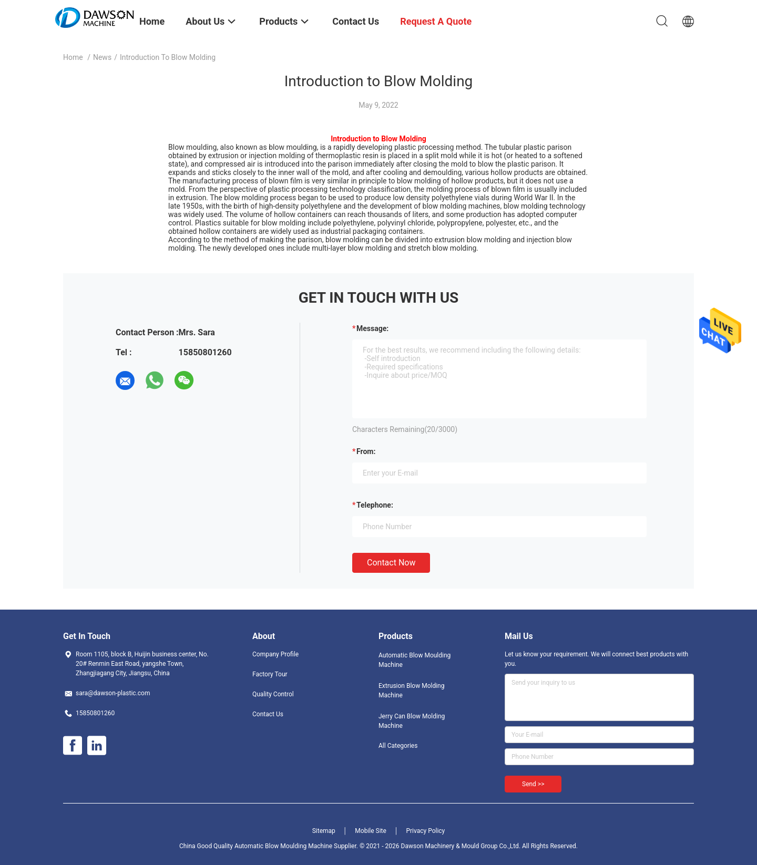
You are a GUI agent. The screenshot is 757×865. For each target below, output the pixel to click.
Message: (372, 328)
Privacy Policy (425, 831)
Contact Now (391, 563)
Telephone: (374, 505)
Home (73, 57)
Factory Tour (270, 674)
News (102, 57)
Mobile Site (370, 831)
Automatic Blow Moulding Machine (414, 660)
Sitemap (323, 831)
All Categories (397, 745)
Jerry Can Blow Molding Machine (411, 721)
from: (365, 451)
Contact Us (267, 714)
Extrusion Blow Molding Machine (411, 690)
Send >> (533, 784)
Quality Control (273, 694)
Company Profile (275, 654)
